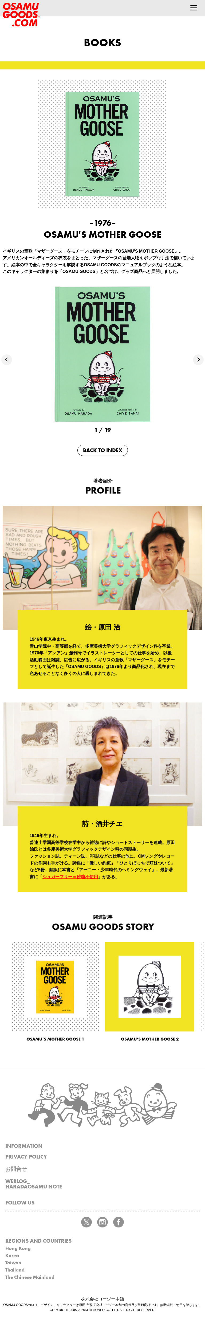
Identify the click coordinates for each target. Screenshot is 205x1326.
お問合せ (16, 1169)
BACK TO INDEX (102, 450)
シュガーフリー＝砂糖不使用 (70, 882)
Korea (12, 1255)
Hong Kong (18, 1248)
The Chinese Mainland (29, 1277)
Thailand (15, 1270)
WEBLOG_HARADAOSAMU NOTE (33, 1184)
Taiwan (13, 1262)
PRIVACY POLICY (26, 1156)
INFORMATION (23, 1146)
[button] (6, 359)
